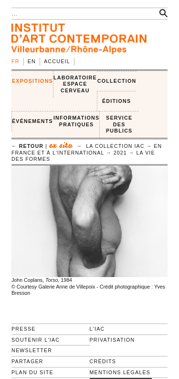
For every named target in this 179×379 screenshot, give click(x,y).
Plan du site (32, 372)
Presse (23, 329)
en (32, 61)
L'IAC (97, 329)
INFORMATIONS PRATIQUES (76, 121)
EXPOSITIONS (32, 81)
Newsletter (31, 350)
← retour (27, 146)
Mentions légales (120, 372)
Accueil (57, 61)
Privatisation (112, 340)
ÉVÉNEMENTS (32, 121)
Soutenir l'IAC (35, 340)
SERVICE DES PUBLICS (119, 124)
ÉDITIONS (116, 101)
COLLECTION (117, 81)
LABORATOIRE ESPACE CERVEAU (75, 84)
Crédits (103, 361)
